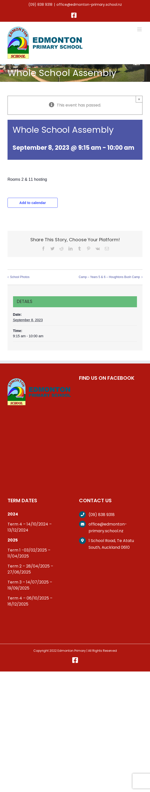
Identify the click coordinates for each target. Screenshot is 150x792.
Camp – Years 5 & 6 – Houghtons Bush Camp (109, 277)
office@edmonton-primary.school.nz (89, 4)
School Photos (19, 277)
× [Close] (139, 99)
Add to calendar (32, 203)
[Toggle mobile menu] (139, 29)
